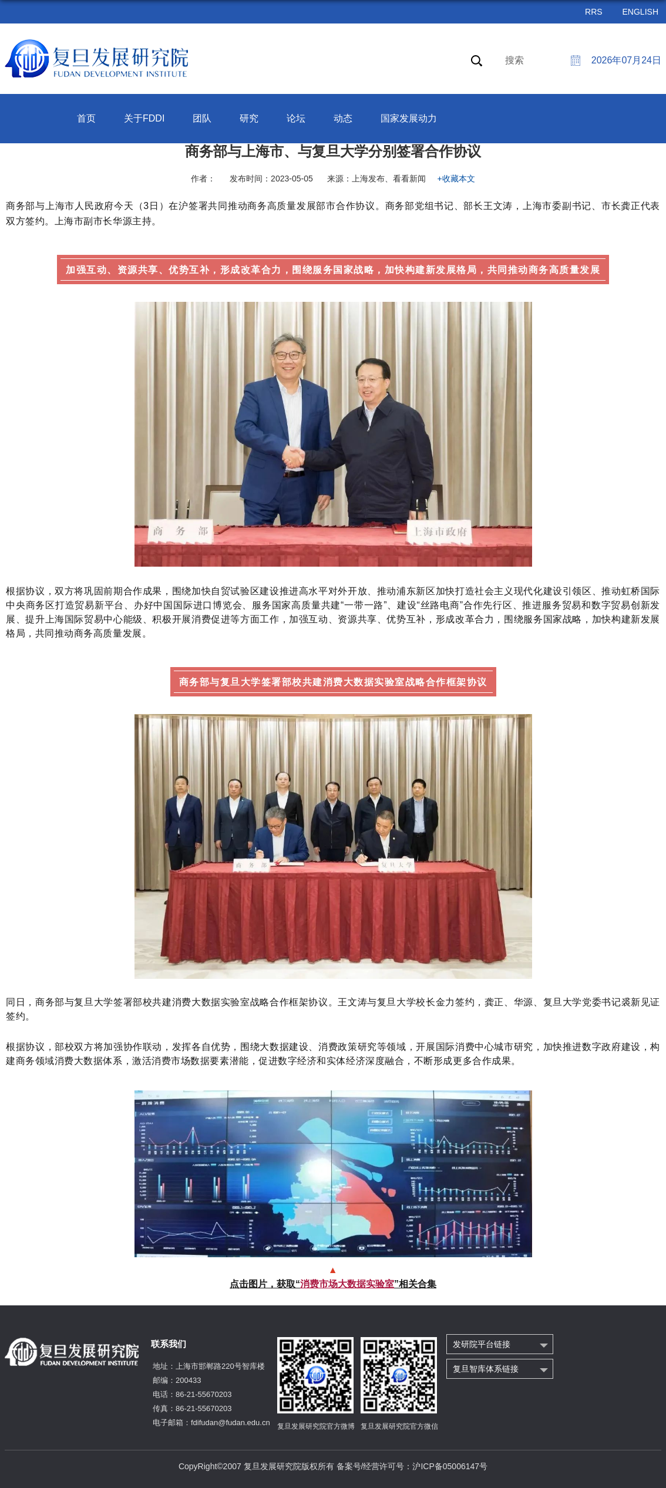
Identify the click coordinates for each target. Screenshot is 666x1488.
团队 (202, 118)
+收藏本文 (456, 178)
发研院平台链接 (481, 1344)
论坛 (296, 118)
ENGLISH (640, 11)
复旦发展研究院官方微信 (399, 1426)
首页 (86, 118)
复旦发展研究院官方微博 (316, 1426)
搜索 (514, 60)
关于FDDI (144, 118)
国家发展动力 (409, 118)
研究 (249, 118)
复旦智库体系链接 (486, 1368)
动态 (343, 118)
